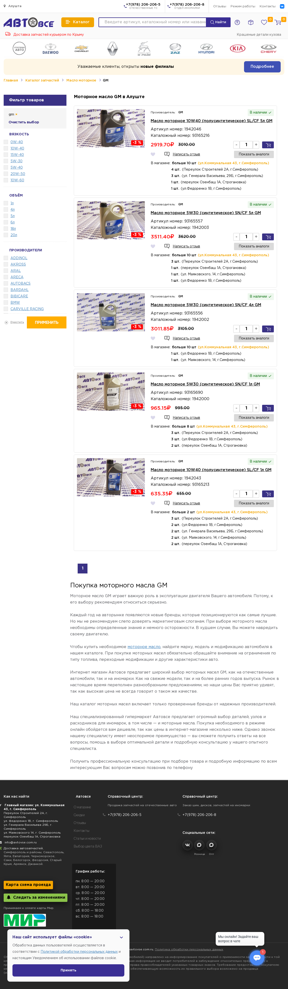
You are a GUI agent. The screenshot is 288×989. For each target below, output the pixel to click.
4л (13, 209)
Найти (218, 22)
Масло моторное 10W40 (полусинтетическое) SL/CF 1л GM (211, 470)
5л (13, 216)
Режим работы (243, 6)
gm (13, 114)
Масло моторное (81, 80)
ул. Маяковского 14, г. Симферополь (32, 832)
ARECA (17, 277)
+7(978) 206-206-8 (187, 6)
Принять (68, 970)
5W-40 (17, 167)
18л (13, 228)
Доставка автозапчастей (23, 848)
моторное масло (144, 647)
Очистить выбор (24, 122)
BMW (15, 302)
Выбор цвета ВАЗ (88, 846)
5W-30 (16, 161)
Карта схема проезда (28, 885)
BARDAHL (20, 290)
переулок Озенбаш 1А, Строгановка (32, 836)
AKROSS (18, 264)
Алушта (12, 6)
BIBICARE (19, 296)
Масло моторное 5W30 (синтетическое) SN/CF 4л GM (206, 305)
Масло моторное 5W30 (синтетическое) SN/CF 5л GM (206, 213)
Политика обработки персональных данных (189, 949)
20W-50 (18, 174)
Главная (11, 80)
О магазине (82, 807)
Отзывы (219, 6)
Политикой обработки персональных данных (79, 951)
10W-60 (17, 180)
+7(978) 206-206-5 (143, 6)
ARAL (16, 270)
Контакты (268, 6)
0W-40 (17, 142)
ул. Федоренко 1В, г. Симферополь (31, 821)
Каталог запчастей (42, 80)
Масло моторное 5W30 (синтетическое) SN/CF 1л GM (205, 384)
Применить (47, 323)
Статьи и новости (87, 838)
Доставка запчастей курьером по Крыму (44, 34)
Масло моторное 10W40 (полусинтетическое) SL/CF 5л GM (211, 121)
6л (13, 222)
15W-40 (17, 154)
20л (14, 235)
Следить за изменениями (35, 897)
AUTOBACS (21, 283)
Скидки (79, 815)
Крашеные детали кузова (259, 34)
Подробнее (262, 67)
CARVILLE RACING (27, 309)
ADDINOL (19, 258)
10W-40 (17, 148)
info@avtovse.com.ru (21, 842)
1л (12, 203)
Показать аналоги (254, 154)
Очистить (17, 322)
